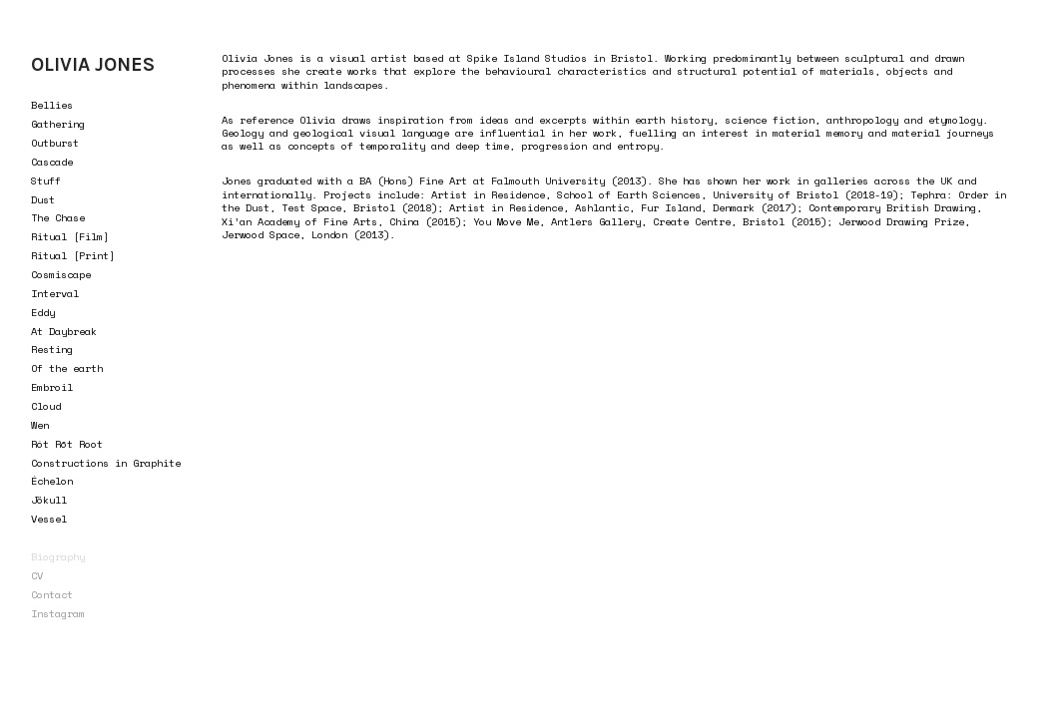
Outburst (55, 143)
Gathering (58, 124)
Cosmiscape (61, 274)
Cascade (52, 162)
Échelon (52, 481)
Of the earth (67, 368)
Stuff (46, 180)
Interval (55, 293)
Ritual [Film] (70, 236)
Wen (40, 425)
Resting (52, 349)
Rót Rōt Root (67, 444)
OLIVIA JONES (93, 64)
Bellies (52, 105)
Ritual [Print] (73, 255)
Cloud (46, 406)
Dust (43, 199)
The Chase (58, 217)
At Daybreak (64, 331)
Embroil (52, 387)
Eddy (43, 312)
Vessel (49, 519)
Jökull (49, 500)
